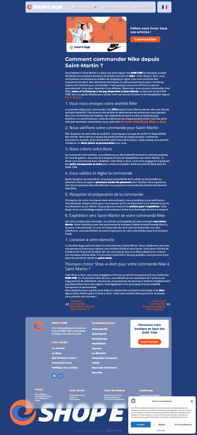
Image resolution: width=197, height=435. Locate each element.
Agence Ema (114, 430)
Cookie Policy (160, 430)
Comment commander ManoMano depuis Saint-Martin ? (82, 305)
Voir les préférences (183, 424)
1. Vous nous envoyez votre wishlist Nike (43, 29)
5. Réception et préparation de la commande (41, 58)
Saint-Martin (73, 97)
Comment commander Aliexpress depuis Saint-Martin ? (154, 305)
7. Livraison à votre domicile (42, 75)
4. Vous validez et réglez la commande (43, 50)
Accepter (141, 424)
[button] (192, 401)
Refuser (162, 424)
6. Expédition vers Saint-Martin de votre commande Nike (43, 67)
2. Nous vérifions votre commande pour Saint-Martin (44, 37)
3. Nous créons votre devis (44, 44)
